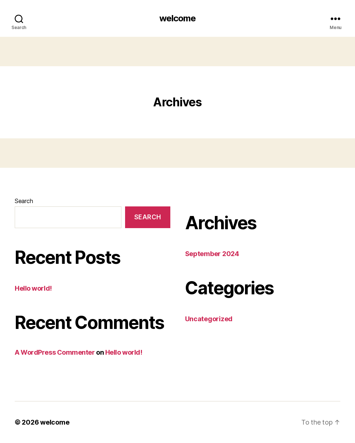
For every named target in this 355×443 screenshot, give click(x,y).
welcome (177, 18)
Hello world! (33, 288)
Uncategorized (209, 319)
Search (24, 201)
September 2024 (212, 254)
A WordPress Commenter (55, 352)
